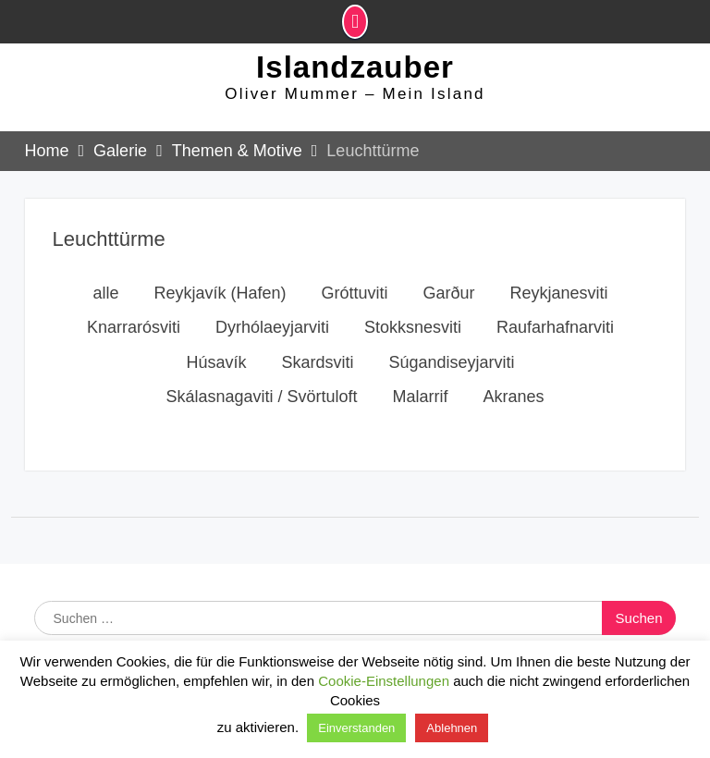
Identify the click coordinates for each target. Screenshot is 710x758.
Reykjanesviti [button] (559, 300)
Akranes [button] (514, 404)
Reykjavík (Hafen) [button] (219, 300)
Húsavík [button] (216, 370)
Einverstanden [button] (356, 728)
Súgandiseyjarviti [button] (451, 370)
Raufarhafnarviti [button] (555, 334)
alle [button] (105, 300)
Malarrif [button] (420, 404)
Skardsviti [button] (317, 370)
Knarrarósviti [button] (133, 334)
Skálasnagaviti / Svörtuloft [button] (261, 404)
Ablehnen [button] (451, 728)
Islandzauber (355, 72)
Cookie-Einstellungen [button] (383, 681)
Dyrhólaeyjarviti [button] (272, 334)
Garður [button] (449, 300)
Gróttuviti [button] (354, 300)
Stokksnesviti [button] (412, 334)
